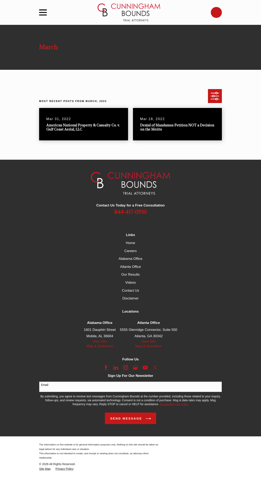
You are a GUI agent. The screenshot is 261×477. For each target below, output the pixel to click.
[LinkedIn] (115, 367)
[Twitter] (155, 367)
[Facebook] (105, 367)
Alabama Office (130, 259)
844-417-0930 (130, 212)
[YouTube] (145, 367)
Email (44, 384)
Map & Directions (99, 346)
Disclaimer (130, 298)
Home (130, 243)
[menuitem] (45, 469)
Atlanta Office (130, 267)
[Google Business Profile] (135, 367)
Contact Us (130, 290)
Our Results (130, 274)
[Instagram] (125, 367)
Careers (130, 251)
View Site (100, 341)
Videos (130, 282)
